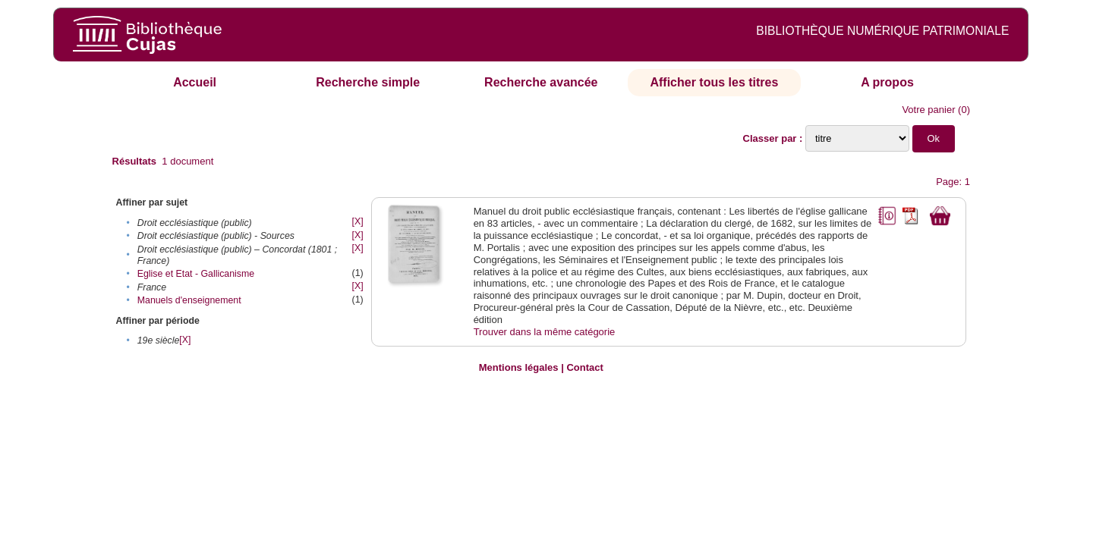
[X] (358, 221)
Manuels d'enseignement (189, 300)
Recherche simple (368, 82)
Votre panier (928, 109)
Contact (584, 367)
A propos (887, 82)
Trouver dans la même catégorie (545, 331)
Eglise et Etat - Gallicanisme (195, 273)
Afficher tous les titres (714, 82)
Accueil (194, 82)
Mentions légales (519, 367)
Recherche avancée (540, 82)
